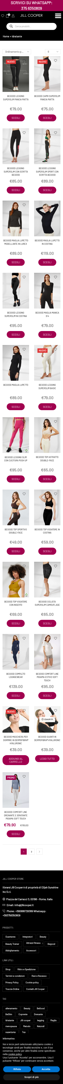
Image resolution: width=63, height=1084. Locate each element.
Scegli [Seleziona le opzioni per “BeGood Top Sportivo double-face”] (16, 551)
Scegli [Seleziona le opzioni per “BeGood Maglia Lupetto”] (16, 406)
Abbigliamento (12, 950)
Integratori (28, 936)
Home (6, 36)
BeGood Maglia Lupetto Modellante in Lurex (15, 242)
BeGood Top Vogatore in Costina (47, 531)
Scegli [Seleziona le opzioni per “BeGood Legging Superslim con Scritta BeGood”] (16, 190)
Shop (7, 969)
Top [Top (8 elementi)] (24, 1032)
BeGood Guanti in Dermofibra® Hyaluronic (47, 738)
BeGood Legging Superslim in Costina (16, 314)
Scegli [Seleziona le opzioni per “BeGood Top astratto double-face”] (47, 478)
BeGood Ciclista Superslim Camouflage (47, 603)
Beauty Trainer (12, 944)
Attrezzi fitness (33, 943)
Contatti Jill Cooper (35, 989)
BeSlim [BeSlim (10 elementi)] (8, 1014)
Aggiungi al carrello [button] (16, 760)
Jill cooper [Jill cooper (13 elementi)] (25, 1020)
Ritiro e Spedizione (26, 969)
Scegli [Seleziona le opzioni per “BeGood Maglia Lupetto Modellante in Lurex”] (16, 262)
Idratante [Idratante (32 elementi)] (9, 1020)
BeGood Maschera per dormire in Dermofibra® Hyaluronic (15, 740)
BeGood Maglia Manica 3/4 (47, 314)
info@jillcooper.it (24, 905)
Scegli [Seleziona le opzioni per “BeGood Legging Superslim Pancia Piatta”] (16, 117)
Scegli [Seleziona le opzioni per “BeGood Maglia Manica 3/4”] (47, 334)
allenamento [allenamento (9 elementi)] (11, 1008)
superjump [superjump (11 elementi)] (10, 1032)
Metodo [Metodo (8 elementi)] (26, 1026)
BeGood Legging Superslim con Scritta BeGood (16, 171)
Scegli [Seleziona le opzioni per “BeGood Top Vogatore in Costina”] (47, 551)
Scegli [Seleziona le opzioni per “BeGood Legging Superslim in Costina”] (16, 334)
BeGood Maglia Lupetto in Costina (47, 242)
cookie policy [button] (15, 1054)
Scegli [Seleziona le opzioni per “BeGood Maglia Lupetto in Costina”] (47, 262)
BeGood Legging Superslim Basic (47, 387)
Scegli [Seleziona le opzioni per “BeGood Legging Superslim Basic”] (47, 406)
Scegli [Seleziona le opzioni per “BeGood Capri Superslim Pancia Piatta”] (47, 117)
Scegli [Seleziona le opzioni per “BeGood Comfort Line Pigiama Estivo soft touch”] (47, 695)
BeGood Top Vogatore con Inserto (15, 603)
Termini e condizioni (15, 976)
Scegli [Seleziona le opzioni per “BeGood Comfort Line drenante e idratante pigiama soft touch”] (16, 833)
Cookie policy (32, 982)
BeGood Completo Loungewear (15, 676)
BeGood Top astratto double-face (47, 459)
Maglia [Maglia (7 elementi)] (53, 1020)
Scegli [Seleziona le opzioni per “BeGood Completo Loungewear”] (16, 695)
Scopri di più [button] (31, 1077)
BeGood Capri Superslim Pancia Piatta (47, 98)
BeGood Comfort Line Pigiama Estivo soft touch (47, 677)
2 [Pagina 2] (31, 852)
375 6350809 (31, 8)
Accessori (31, 950)
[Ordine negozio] (17, 51)
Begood (51, 944)
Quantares (10, 936)
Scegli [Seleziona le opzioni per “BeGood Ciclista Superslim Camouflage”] (47, 623)
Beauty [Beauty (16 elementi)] (27, 1008)
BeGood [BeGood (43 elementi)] (41, 1008)
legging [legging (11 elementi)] (40, 1020)
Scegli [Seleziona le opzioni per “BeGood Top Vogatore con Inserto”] (16, 623)
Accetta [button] (46, 1069)
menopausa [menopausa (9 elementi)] (11, 1026)
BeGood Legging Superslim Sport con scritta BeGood (47, 171)
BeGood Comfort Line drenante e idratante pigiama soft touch (16, 815)
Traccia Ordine (12, 989)
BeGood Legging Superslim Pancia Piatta (16, 98)
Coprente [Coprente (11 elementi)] (22, 1014)
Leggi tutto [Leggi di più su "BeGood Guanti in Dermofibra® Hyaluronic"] (47, 758)
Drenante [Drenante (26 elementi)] (38, 1014)
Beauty (43, 936)
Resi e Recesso (39, 976)
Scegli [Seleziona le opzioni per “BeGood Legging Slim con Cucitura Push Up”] (16, 478)
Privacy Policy (11, 982)
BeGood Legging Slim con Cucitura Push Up (15, 459)
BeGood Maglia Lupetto (15, 385)
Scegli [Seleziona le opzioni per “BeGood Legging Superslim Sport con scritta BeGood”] (47, 190)
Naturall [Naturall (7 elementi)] (40, 1026)
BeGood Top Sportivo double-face (16, 531)
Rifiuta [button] (17, 1069)
